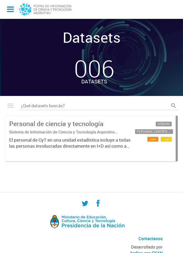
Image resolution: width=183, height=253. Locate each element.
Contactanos (150, 238)
